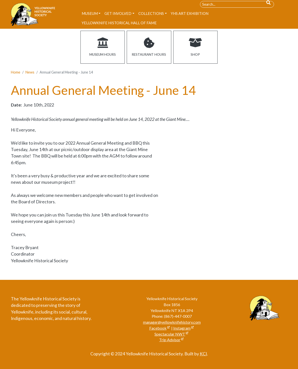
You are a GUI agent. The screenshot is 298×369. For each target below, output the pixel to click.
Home (15, 72)
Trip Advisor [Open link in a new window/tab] (169, 339)
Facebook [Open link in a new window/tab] (158, 328)
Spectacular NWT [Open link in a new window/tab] (169, 334)
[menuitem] (91, 13)
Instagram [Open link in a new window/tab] (182, 328)
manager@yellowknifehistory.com (172, 322)
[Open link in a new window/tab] (195, 47)
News (29, 72)
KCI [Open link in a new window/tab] (203, 353)
